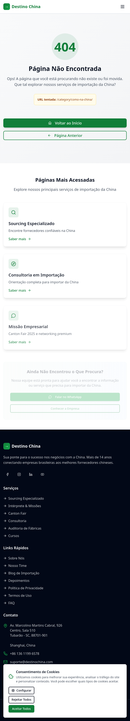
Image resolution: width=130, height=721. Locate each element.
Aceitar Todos (21, 709)
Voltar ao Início (65, 123)
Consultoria (14, 521)
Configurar (21, 690)
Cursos (11, 535)
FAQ (9, 603)
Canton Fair (14, 513)
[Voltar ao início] (22, 6)
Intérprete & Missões (22, 506)
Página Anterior (65, 135)
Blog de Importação (21, 573)
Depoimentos (16, 580)
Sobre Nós (13, 558)
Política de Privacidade (23, 588)
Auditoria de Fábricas (22, 528)
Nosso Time (15, 565)
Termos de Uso (17, 595)
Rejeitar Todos (21, 700)
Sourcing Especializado (23, 498)
